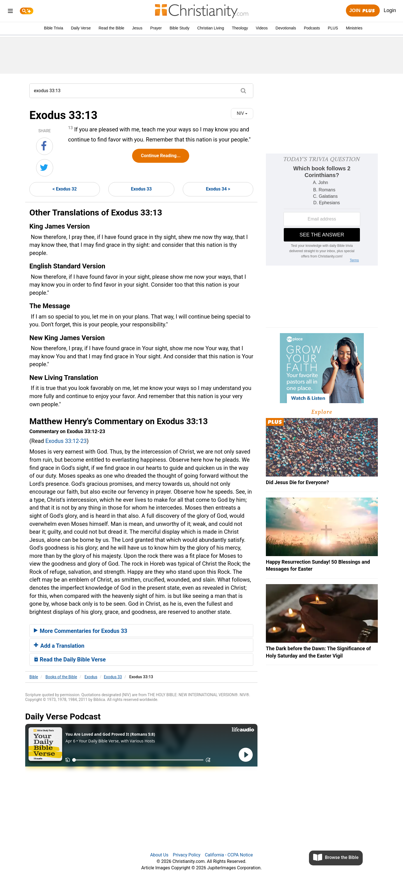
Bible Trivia (53, 28)
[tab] (141, 630)
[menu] (10, 11)
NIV (242, 113)
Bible (33, 677)
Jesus (137, 28)
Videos (262, 28)
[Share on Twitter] (44, 167)
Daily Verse (81, 28)
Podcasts (312, 28)
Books (61, 677)
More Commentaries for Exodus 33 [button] (80, 631)
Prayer (156, 28)
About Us (159, 855)
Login (390, 10)
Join (362, 10)
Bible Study (179, 28)
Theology (240, 28)
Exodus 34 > (218, 189)
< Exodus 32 (65, 189)
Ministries (354, 28)
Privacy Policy (187, 855)
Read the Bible (111, 28)
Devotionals (286, 28)
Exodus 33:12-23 (66, 441)
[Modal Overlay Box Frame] (322, 210)
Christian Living (210, 28)
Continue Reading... (160, 155)
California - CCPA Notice (229, 855)
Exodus (91, 677)
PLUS (333, 28)
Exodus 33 (141, 189)
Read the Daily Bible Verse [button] (70, 659)
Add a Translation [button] (59, 645)
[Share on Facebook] (44, 146)
